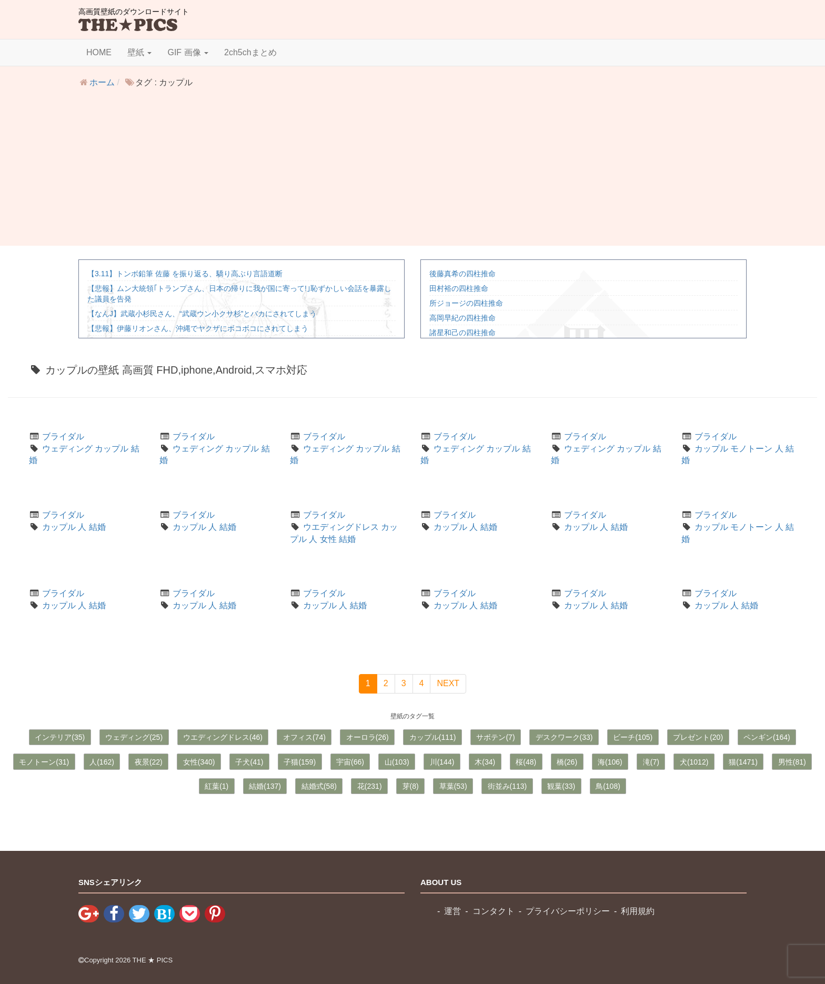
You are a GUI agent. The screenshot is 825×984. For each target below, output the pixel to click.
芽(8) (411, 786)
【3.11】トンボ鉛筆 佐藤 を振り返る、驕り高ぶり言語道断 (185, 273)
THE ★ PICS (153, 960)
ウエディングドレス (341, 527)
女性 (328, 539)
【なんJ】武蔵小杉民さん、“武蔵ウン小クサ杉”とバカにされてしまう (202, 313)
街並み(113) (507, 786)
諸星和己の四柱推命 (462, 332)
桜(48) (526, 762)
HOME (99, 52)
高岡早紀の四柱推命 (462, 318)
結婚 (97, 527)
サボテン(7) (495, 737)
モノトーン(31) (44, 762)
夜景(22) (149, 762)
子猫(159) (300, 762)
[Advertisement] (412, 172)
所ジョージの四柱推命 (466, 303)
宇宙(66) (350, 762)
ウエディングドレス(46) (223, 737)
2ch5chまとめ (250, 52)
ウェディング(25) (134, 737)
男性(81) (792, 762)
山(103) (397, 762)
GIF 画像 (187, 52)
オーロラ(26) (367, 737)
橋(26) (567, 762)
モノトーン (751, 448)
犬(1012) (694, 762)
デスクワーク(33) (564, 737)
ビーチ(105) (632, 737)
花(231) (369, 786)
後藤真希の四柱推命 (462, 273)
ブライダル (63, 436)
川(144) (442, 762)
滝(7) (651, 762)
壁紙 (139, 52)
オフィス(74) (304, 737)
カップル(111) (432, 737)
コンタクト (493, 911)
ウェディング (67, 448)
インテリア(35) (60, 737)
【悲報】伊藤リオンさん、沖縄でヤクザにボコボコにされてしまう (197, 328)
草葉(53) (453, 786)
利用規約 (638, 911)
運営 (452, 911)
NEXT (448, 683)
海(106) (610, 762)
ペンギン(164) (766, 737)
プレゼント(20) (698, 737)
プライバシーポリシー (568, 911)
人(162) (101, 762)
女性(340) (199, 762)
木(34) (485, 762)
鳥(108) (608, 786)
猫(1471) (743, 762)
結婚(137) (265, 786)
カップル (111, 448)
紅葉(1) (216, 786)
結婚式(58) (319, 786)
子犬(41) (249, 762)
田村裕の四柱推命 (458, 288)
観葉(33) (561, 786)
